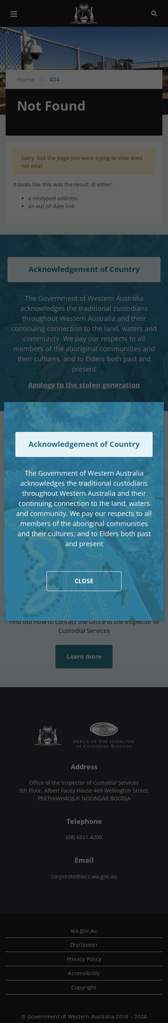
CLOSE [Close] (84, 581)
